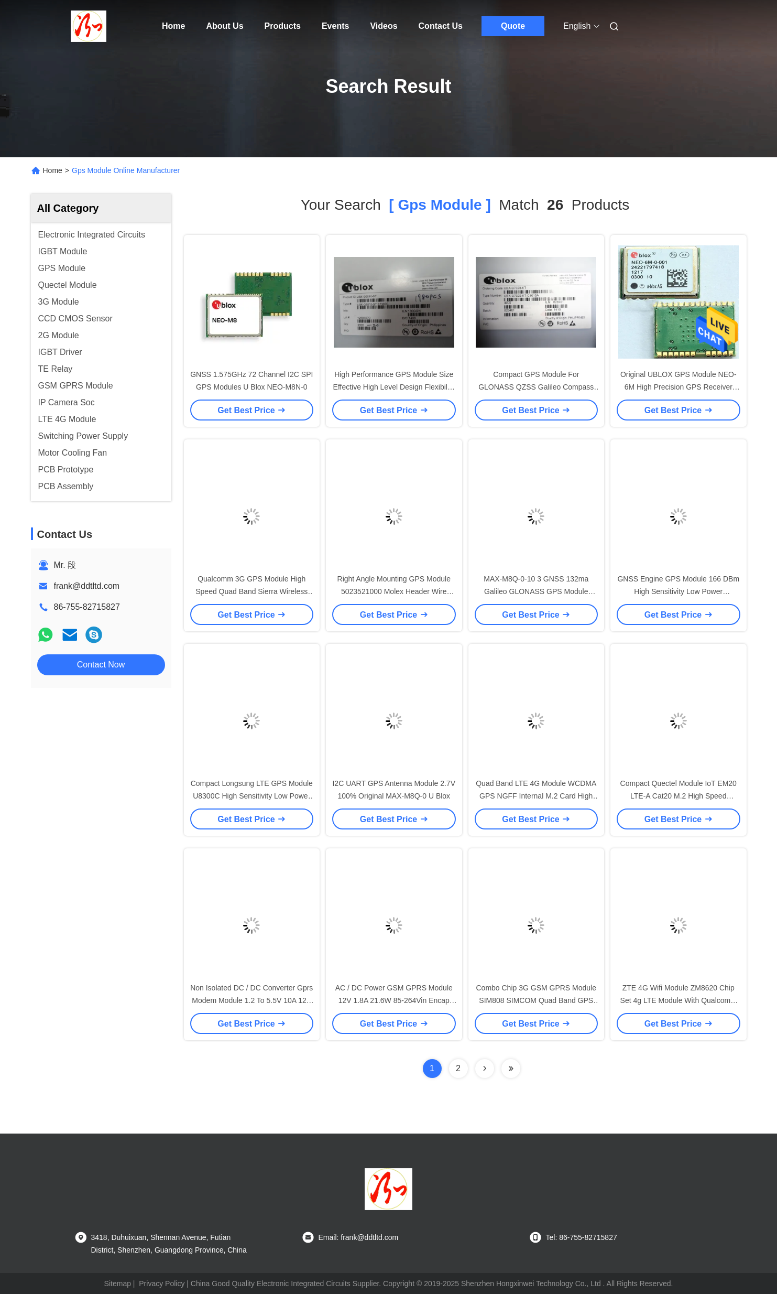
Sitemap (117, 1283)
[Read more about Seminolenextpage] (484, 1068)
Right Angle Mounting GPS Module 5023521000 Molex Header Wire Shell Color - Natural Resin (394, 591)
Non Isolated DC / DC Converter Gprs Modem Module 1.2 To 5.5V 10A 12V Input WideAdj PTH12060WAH (251, 1000)
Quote (513, 25)
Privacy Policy (161, 1283)
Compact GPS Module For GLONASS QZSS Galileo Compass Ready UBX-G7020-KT (536, 387)
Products (283, 25)
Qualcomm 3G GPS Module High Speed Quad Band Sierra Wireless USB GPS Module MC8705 (251, 591)
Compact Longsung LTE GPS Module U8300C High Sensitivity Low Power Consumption (252, 796)
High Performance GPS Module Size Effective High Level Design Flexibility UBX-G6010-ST (394, 387)
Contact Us (441, 25)
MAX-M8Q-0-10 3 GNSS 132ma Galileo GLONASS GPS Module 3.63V (536, 591)
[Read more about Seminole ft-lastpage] (510, 1068)
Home (173, 25)
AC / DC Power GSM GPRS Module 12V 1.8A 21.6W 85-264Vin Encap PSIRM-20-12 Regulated (394, 1000)
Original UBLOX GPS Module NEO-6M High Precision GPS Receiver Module (678, 387)
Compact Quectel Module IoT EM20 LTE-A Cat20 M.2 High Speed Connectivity (678, 796)
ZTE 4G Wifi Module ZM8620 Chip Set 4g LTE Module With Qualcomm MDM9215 (678, 1000)
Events (335, 25)
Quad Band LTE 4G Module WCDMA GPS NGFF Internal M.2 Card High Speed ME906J (536, 796)
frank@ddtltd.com (87, 585)
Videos (383, 25)
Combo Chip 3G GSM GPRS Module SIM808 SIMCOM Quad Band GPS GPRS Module (536, 1000)
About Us (224, 25)
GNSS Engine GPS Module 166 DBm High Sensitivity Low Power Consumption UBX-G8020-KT (678, 591)
